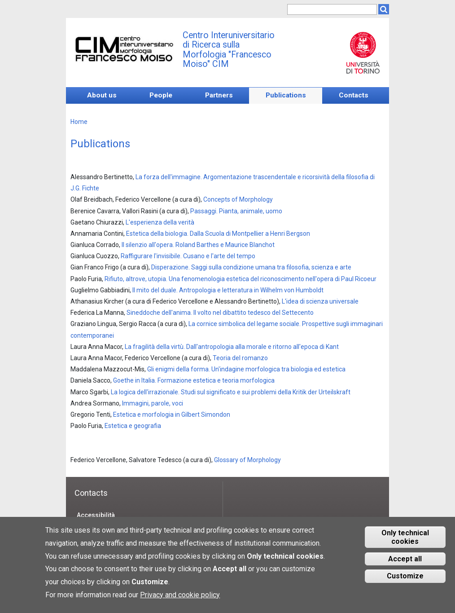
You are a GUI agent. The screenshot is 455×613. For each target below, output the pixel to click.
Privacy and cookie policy (180, 600)
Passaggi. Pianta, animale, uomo (236, 211)
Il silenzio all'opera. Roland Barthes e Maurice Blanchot (198, 244)
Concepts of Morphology (238, 199)
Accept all (405, 564)
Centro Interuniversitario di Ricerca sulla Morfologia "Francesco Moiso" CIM (229, 50)
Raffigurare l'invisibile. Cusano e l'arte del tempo (188, 256)
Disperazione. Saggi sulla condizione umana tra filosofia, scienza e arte (251, 267)
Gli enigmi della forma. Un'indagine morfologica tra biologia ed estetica (246, 369)
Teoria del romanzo (240, 358)
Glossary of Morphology (247, 459)
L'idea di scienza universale (320, 301)
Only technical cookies (405, 542)
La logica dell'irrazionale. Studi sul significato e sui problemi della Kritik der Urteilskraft (230, 392)
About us (102, 95)
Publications (286, 95)
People (160, 95)
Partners (219, 95)
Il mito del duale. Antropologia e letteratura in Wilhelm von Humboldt (228, 290)
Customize (405, 582)
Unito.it (363, 52)
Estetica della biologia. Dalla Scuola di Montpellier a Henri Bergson (218, 233)
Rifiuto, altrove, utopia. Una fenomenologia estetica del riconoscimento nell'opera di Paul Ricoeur (240, 278)
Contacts (353, 95)
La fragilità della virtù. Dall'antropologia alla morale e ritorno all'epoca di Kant (232, 346)
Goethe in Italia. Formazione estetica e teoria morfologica (194, 380)
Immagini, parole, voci (152, 403)
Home (79, 121)
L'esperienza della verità (160, 222)
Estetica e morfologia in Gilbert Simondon (171, 414)
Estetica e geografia (133, 425)
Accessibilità (96, 515)
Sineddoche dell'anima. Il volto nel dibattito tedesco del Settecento (220, 312)
